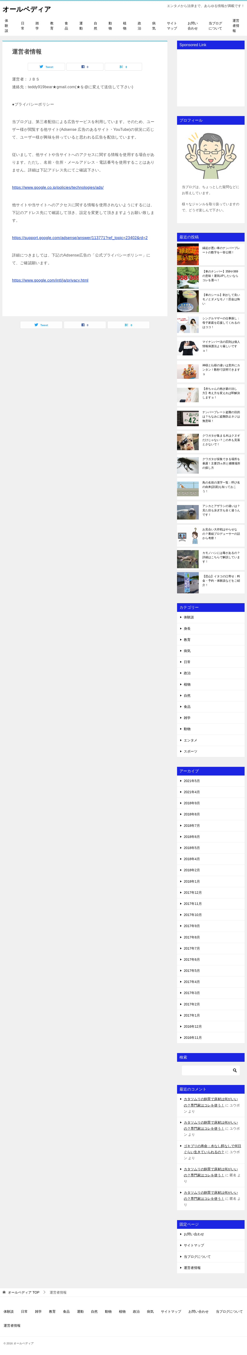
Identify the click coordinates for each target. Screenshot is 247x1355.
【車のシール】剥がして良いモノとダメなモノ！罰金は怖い (221, 299)
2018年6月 (192, 837)
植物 (124, 25)
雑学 (37, 25)
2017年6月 (192, 959)
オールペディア (28, 8)
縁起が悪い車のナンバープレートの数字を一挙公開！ (221, 250)
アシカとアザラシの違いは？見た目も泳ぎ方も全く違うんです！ (221, 510)
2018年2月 (192, 870)
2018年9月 (192, 803)
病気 (154, 25)
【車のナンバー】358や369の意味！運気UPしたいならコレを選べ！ (220, 276)
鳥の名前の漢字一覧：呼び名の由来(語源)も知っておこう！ (221, 487)
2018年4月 (192, 859)
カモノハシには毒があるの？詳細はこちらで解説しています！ (221, 557)
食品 (66, 25)
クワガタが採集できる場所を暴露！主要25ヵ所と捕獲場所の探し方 (221, 463)
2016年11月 (193, 1038)
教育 (52, 25)
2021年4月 (192, 792)
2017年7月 (192, 948)
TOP (23, 1292)
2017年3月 (192, 993)
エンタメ (190, 740)
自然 (95, 25)
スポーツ (190, 751)
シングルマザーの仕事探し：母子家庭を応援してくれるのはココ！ (221, 323)
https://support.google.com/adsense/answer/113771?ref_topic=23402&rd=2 (80, 238)
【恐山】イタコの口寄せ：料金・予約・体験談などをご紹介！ (221, 581)
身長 (187, 628)
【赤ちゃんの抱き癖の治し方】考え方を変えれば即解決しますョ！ (221, 393)
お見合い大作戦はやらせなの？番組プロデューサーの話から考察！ (221, 534)
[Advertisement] (211, 77)
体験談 (6, 26)
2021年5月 (192, 781)
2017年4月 (192, 982)
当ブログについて (215, 25)
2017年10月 (193, 915)
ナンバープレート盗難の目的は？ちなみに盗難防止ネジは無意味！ (221, 416)
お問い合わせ (193, 25)
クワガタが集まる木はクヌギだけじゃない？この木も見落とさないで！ (221, 440)
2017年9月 (192, 926)
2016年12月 (193, 1026)
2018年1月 (192, 881)
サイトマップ (172, 25)
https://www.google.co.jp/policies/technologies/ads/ (58, 187)
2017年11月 (193, 904)
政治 (139, 25)
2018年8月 (192, 814)
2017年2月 (192, 1004)
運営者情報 (236, 26)
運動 (81, 25)
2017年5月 (192, 971)
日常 (22, 25)
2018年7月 (192, 826)
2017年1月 (192, 1015)
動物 (110, 25)
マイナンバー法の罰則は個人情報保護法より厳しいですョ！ (221, 346)
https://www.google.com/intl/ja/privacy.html (50, 280)
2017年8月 (192, 937)
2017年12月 (193, 892)
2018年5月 (192, 848)
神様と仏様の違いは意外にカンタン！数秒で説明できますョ (221, 370)
